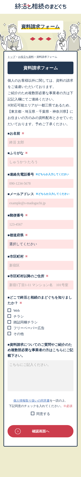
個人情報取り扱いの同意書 (31, 400)
